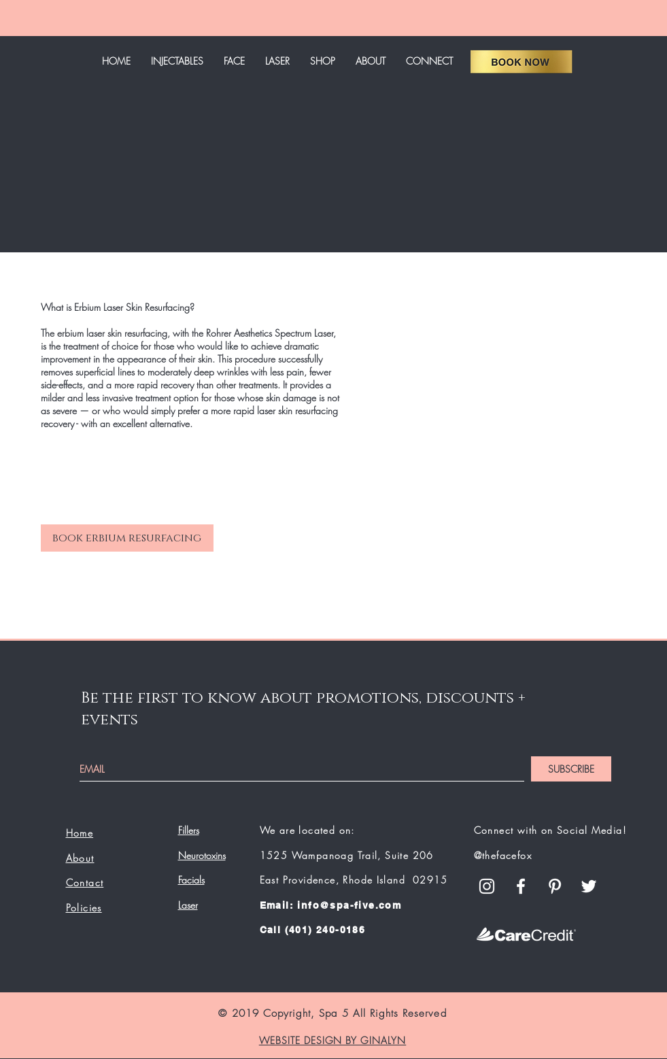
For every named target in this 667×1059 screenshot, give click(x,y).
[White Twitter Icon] (589, 886)
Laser (188, 904)
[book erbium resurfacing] (127, 538)
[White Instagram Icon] (487, 886)
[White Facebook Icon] (521, 886)
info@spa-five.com (349, 905)
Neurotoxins (202, 855)
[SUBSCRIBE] (571, 768)
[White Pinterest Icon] (555, 886)
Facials (191, 879)
